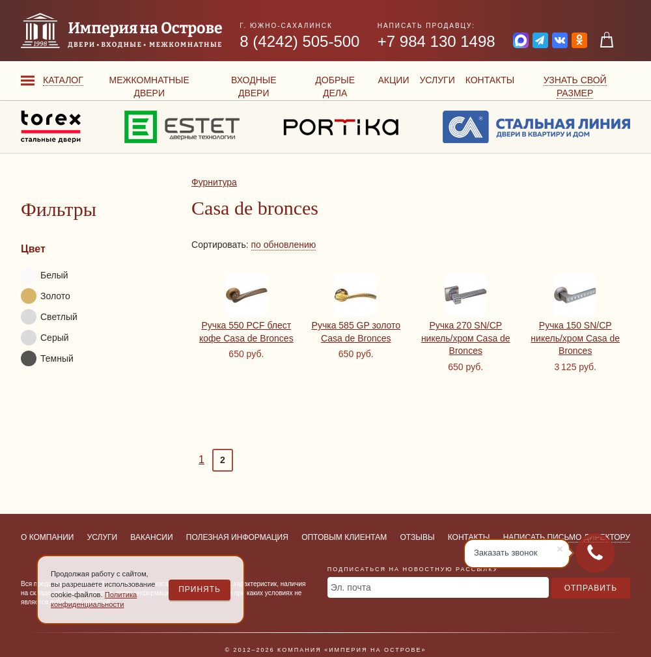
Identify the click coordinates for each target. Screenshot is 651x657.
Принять (199, 589)
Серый (45, 337)
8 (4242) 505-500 (299, 41)
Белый (44, 275)
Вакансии (151, 537)
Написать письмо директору (566, 537)
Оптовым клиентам (344, 537)
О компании (47, 537)
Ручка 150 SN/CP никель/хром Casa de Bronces (575, 338)
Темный (47, 358)
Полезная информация (237, 537)
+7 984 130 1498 (436, 41)
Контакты (490, 80)
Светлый (49, 317)
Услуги (436, 80)
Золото (45, 296)
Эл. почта (351, 587)
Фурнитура (214, 182)
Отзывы (417, 537)
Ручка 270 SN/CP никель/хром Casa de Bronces (465, 338)
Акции (393, 80)
